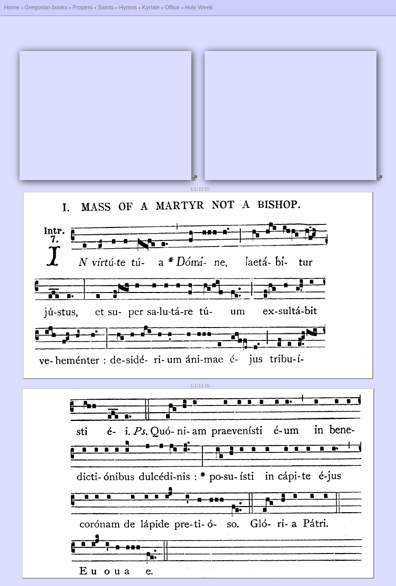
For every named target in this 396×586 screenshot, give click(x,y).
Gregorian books (46, 7)
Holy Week (199, 7)
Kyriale (150, 7)
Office (172, 7)
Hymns (128, 7)
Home (12, 7)
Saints (106, 7)
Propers (82, 7)
